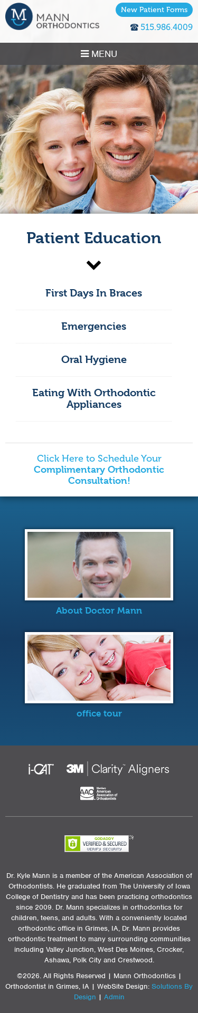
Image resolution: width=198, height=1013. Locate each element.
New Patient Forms (154, 9)
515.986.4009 (166, 27)
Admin (114, 996)
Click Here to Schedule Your (99, 470)
